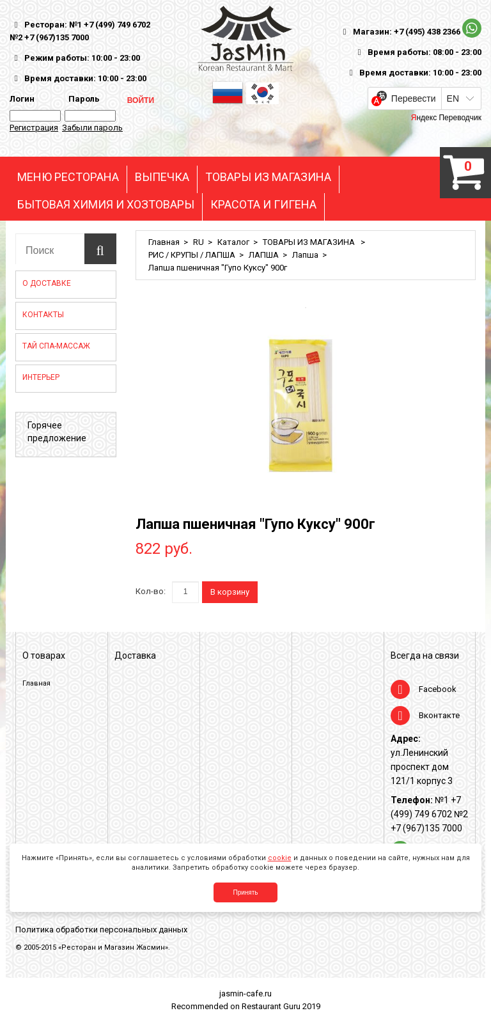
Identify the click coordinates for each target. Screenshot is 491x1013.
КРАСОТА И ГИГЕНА (263, 204)
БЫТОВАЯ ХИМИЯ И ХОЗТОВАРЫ (105, 204)
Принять (245, 892)
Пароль (82, 99)
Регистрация (34, 127)
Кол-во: (151, 591)
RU (198, 242)
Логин (22, 99)
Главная (164, 242)
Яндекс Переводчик (446, 117)
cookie (280, 858)
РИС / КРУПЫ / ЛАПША (191, 255)
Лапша (305, 255)
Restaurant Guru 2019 (281, 1006)
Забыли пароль (92, 127)
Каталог (233, 242)
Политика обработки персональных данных (101, 929)
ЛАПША (264, 255)
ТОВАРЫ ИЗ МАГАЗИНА (268, 177)
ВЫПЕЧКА (162, 177)
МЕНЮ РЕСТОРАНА (68, 177)
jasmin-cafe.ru (245, 993)
